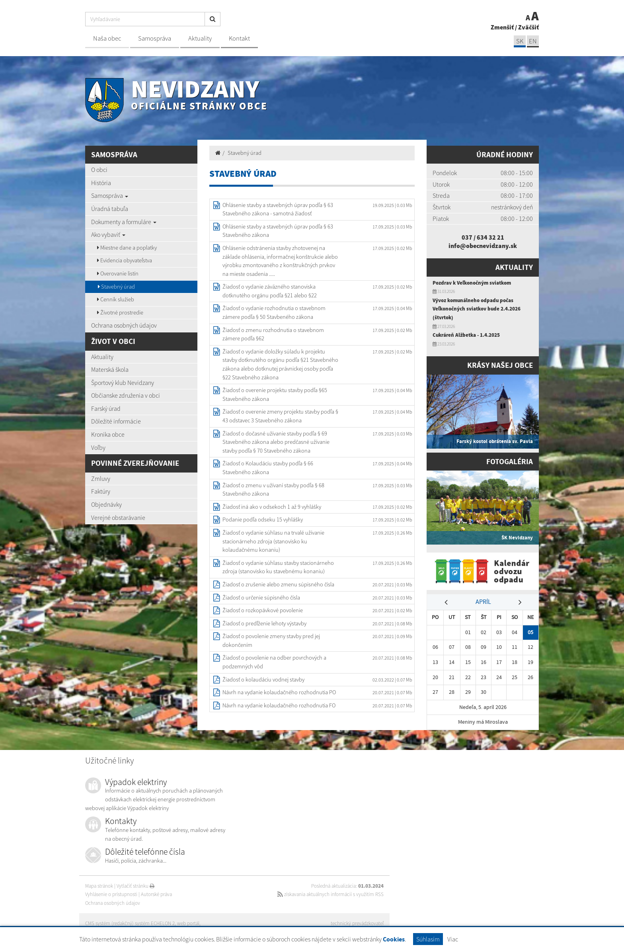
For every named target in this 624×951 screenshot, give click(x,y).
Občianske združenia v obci (125, 395)
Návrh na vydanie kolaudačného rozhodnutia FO (278, 705)
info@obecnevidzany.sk (482, 246)
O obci (99, 170)
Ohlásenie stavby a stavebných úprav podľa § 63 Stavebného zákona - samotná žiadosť (277, 209)
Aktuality (200, 38)
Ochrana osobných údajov (124, 325)
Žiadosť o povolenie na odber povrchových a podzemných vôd (274, 662)
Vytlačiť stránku (135, 886)
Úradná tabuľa (109, 209)
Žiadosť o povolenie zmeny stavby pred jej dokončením (271, 640)
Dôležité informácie (116, 421)
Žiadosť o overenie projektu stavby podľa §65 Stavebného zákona (274, 394)
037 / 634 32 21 (483, 237)
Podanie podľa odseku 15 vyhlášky (262, 519)
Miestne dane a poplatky (127, 247)
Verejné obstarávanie (118, 517)
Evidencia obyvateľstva (124, 260)
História (101, 183)
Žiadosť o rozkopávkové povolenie (262, 610)
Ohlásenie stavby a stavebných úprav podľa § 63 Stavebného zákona (277, 231)
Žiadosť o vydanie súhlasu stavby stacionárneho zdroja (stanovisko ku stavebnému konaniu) (278, 567)
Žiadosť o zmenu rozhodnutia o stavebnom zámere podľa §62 (273, 334)
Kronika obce (108, 434)
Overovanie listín (117, 273)
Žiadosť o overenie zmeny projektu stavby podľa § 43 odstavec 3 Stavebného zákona (280, 416)
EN (533, 41)
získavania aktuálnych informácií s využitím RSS (330, 894)
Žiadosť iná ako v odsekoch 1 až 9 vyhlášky (271, 506)
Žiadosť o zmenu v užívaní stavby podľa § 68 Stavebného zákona (273, 490)
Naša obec (107, 38)
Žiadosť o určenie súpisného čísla (261, 597)
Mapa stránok (99, 886)
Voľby (98, 447)
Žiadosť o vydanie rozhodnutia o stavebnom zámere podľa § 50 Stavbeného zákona (274, 312)
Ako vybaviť (108, 234)
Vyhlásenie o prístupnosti (111, 894)
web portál (188, 923)
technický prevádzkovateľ (357, 923)
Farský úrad (106, 408)
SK (519, 41)
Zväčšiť (528, 27)
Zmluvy (100, 478)
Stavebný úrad (116, 286)
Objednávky (106, 504)
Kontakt (239, 38)
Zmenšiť (502, 27)
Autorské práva (156, 894)
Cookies (394, 939)
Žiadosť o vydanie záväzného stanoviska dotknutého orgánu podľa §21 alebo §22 (269, 291)
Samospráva (154, 38)
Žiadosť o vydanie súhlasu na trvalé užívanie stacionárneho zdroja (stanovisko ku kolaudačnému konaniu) (273, 541)
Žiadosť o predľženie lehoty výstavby (264, 623)
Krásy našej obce (500, 365)
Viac (452, 939)
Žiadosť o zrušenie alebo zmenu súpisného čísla (278, 584)
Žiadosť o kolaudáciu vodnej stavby (263, 679)
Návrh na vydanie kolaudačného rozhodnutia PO (279, 692)
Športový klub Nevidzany (122, 383)
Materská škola (110, 369)
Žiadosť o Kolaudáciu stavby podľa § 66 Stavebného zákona (267, 468)
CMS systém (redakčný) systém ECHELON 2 (130, 923)
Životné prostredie (120, 312)
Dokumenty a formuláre (123, 222)
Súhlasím (428, 939)
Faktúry (100, 491)
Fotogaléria (509, 461)
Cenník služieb (115, 299)
